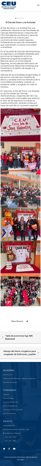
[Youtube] (14, 448)
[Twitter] (4, 448)
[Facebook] (9, 448)
